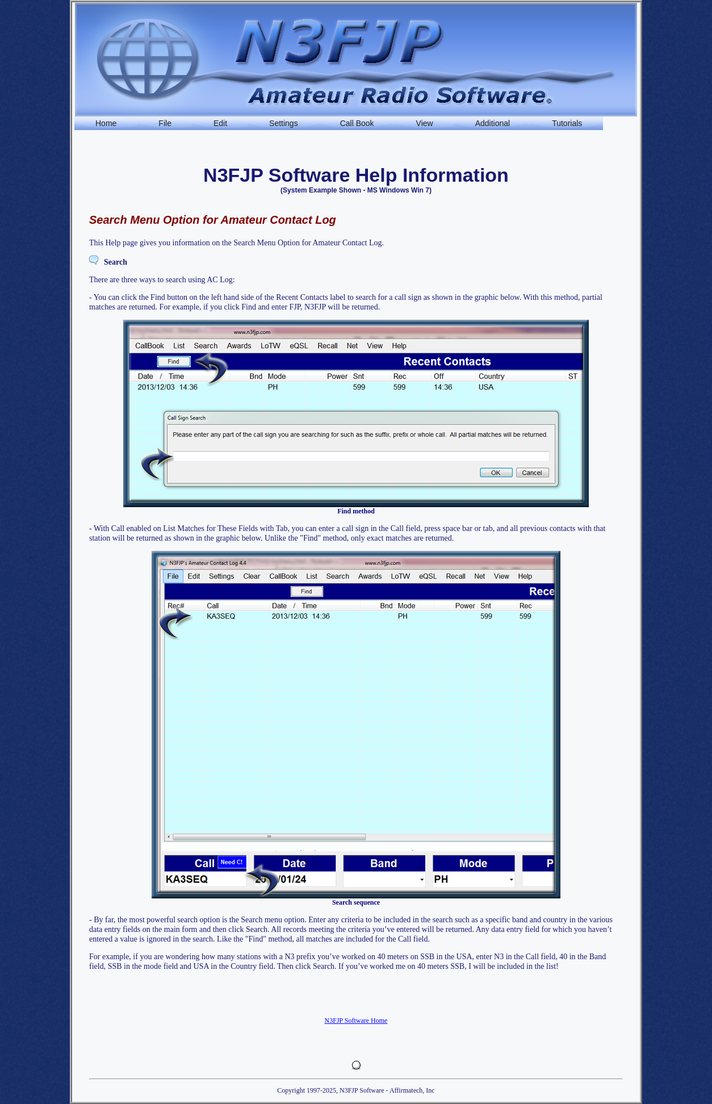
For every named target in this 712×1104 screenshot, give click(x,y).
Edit (220, 123)
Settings (283, 123)
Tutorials (567, 123)
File (164, 123)
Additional (492, 123)
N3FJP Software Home (356, 1020)
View (424, 123)
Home (105, 123)
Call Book (357, 123)
